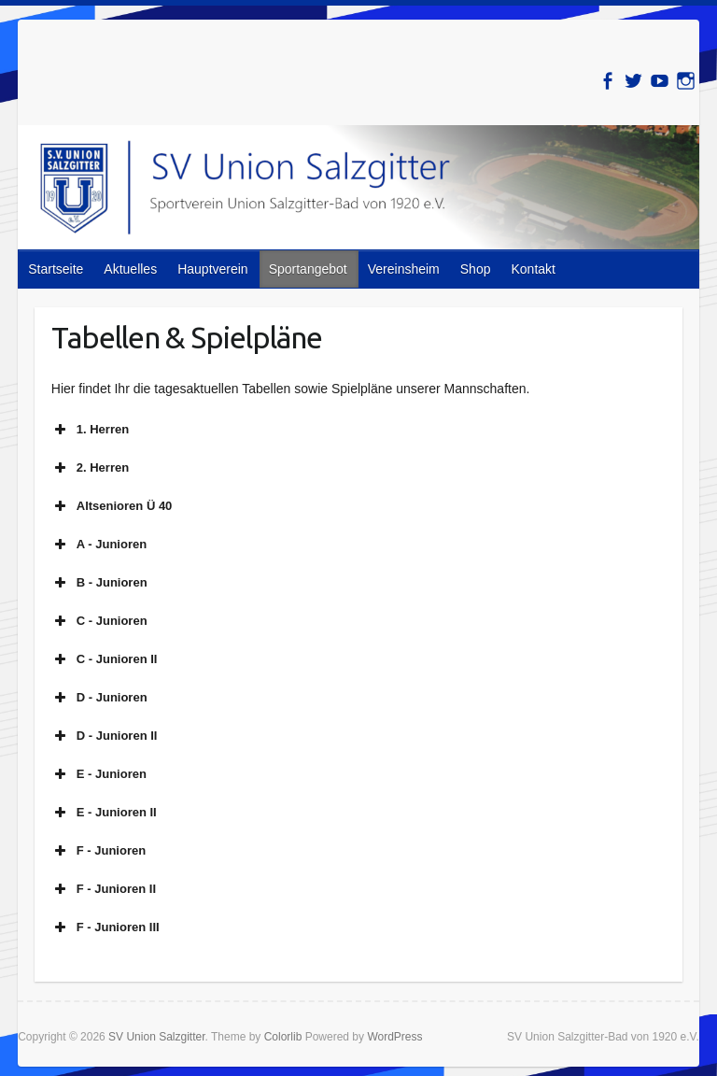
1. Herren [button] (90, 429)
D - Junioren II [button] (104, 736)
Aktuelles (130, 269)
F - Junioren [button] (98, 851)
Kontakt (533, 269)
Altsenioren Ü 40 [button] (112, 506)
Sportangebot (308, 269)
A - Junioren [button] (99, 544)
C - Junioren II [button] (104, 659)
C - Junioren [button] (99, 621)
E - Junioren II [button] (104, 812)
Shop (475, 269)
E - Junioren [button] (99, 774)
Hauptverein (212, 269)
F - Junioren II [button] (103, 889)
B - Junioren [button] (99, 582)
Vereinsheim (404, 269)
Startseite (55, 269)
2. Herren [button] (90, 468)
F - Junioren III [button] (105, 927)
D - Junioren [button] (99, 697)
